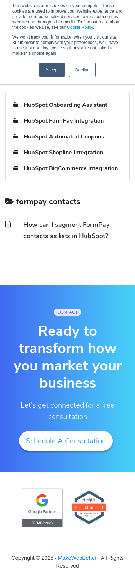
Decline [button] (82, 69)
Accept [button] (52, 69)
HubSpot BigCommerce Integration (71, 168)
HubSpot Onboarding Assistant (65, 105)
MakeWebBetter (77, 558)
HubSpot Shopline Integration (63, 153)
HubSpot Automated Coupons (64, 137)
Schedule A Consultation (66, 441)
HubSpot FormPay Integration (64, 121)
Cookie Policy (80, 27)
